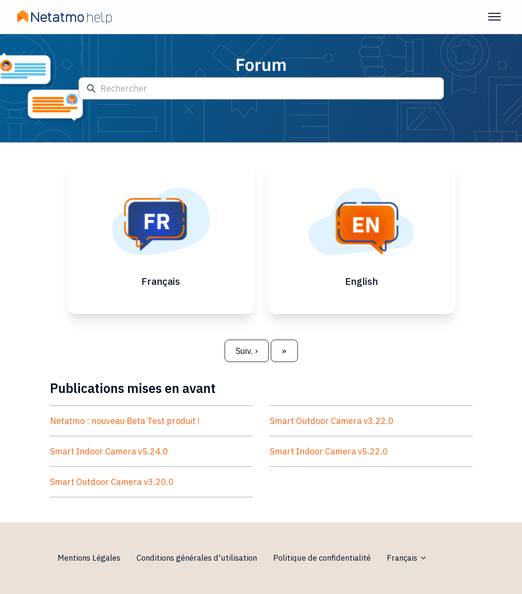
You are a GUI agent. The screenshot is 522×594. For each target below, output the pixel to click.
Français (407, 558)
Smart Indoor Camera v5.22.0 (329, 451)
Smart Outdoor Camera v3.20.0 (112, 481)
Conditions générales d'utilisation (197, 558)
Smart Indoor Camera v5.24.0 (109, 451)
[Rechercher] (261, 88)
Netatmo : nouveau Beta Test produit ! (125, 420)
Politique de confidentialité (322, 558)
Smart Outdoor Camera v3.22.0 (332, 420)
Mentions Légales (89, 558)
